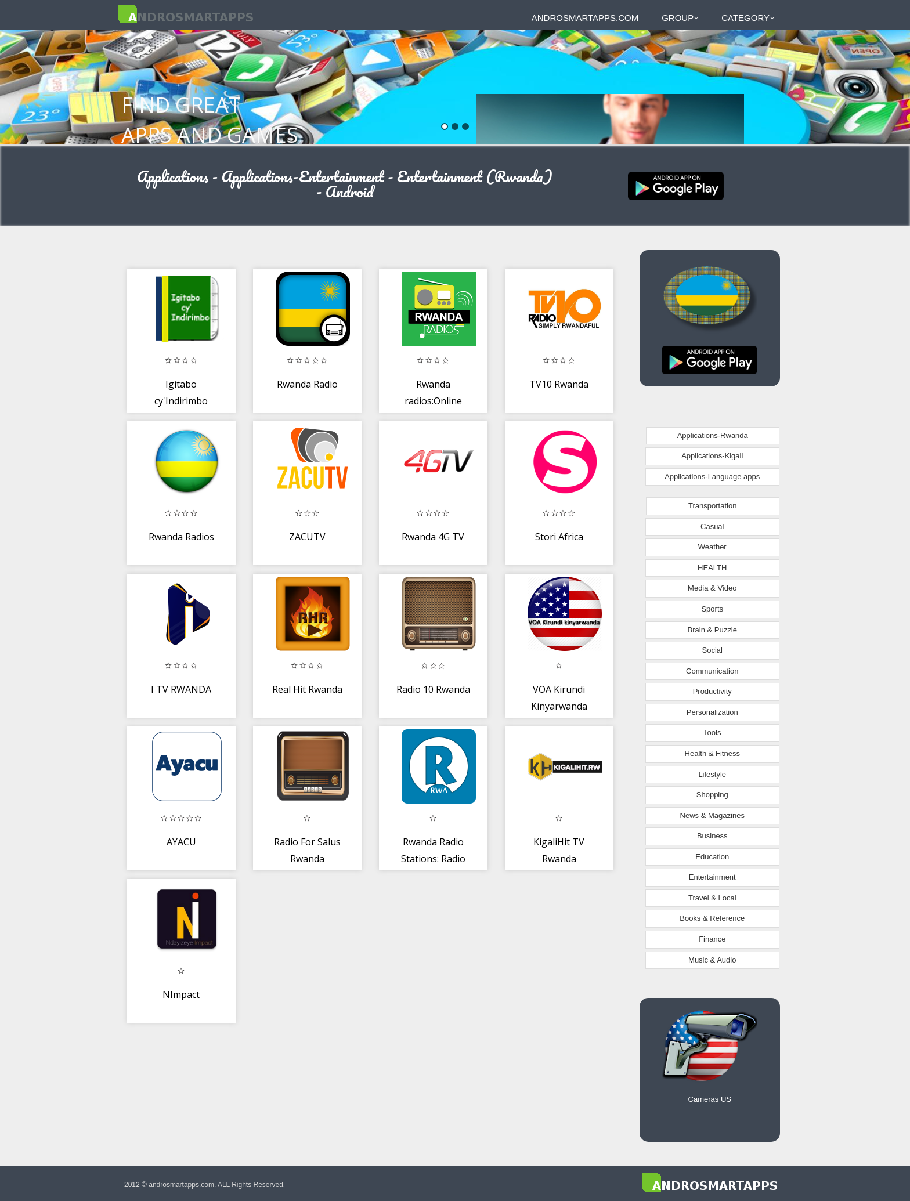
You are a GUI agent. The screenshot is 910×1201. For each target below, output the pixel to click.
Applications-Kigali (712, 455)
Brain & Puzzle (712, 629)
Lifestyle (712, 774)
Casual (712, 526)
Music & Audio (712, 960)
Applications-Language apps (712, 476)
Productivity (712, 691)
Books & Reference (712, 918)
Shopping (712, 794)
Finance (712, 939)
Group (680, 18)
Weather (712, 546)
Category (748, 18)
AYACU (181, 841)
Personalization (712, 712)
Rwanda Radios (181, 536)
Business (712, 835)
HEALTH (712, 567)
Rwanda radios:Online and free (433, 401)
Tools (712, 732)
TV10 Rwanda (558, 384)
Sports (712, 609)
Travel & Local (712, 897)
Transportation (712, 505)
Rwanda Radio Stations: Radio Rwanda (433, 858)
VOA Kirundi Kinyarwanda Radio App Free (559, 706)
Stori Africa (559, 536)
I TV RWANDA (181, 689)
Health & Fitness (712, 753)
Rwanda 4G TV (433, 536)
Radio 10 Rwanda (433, 689)
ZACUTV (307, 536)
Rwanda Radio (307, 384)
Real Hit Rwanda (307, 689)
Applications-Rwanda (712, 435)
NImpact (181, 994)
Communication (712, 671)
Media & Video (712, 588)
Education (712, 856)
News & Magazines (712, 815)
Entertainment (712, 877)
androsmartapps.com (585, 18)
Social (712, 650)
